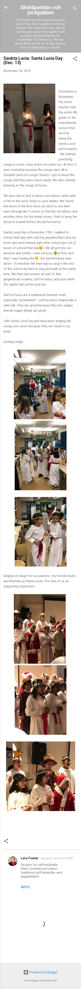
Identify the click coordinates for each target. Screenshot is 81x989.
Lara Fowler (30, 858)
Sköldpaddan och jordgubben (40, 10)
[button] (75, 59)
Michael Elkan (50, 980)
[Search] (75, 8)
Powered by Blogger (40, 972)
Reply (25, 887)
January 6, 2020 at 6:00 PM (56, 858)
